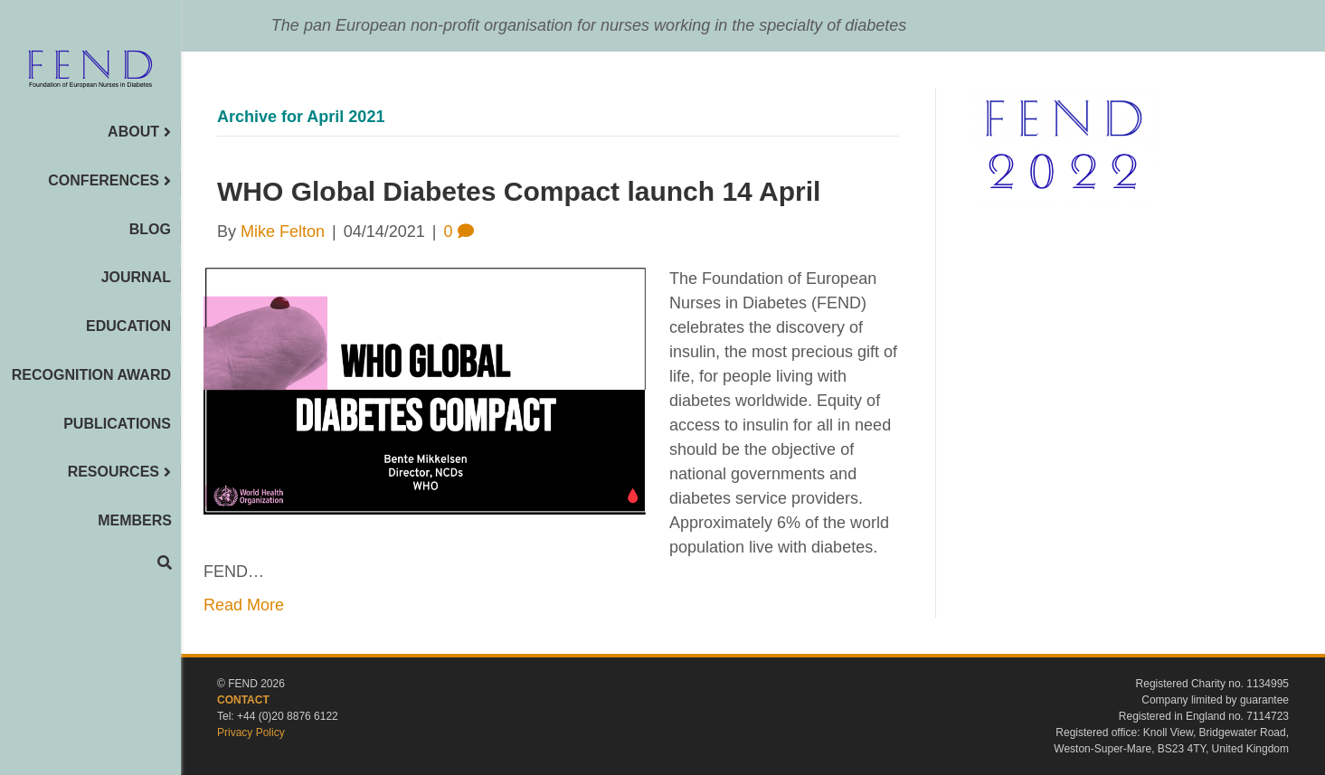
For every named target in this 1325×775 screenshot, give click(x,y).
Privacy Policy (251, 732)
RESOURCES (113, 471)
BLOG (150, 229)
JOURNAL (136, 277)
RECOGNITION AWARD (91, 375)
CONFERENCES (103, 180)
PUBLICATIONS (117, 423)
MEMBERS (135, 520)
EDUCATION (128, 326)
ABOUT (133, 131)
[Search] (164, 562)
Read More (243, 605)
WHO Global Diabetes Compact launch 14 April (518, 191)
